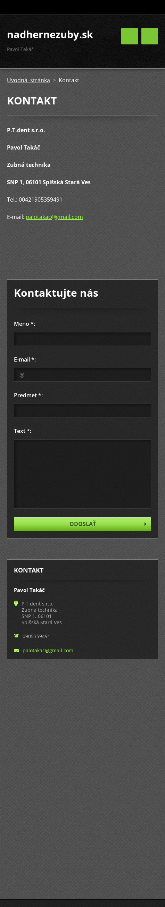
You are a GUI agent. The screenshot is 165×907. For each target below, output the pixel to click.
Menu (149, 36)
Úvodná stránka (28, 80)
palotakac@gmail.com (54, 217)
